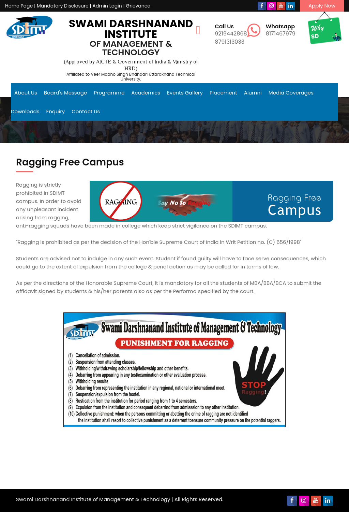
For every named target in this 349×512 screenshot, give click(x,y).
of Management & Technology (131, 48)
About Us (25, 92)
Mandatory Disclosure (63, 5)
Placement (223, 92)
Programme (109, 92)
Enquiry (55, 111)
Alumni (253, 92)
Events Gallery (185, 92)
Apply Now (321, 5)
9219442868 (231, 31)
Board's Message (65, 92)
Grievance (138, 5)
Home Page (19, 5)
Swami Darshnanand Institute (131, 29)
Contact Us (86, 111)
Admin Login (107, 5)
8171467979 (280, 31)
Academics (145, 92)
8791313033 (229, 42)
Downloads (25, 111)
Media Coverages (291, 92)
